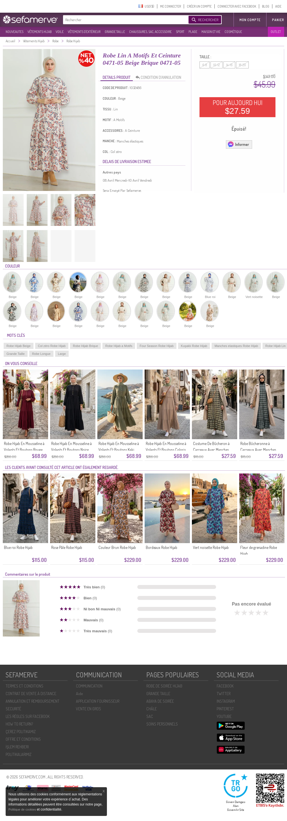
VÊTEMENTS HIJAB (39, 32)
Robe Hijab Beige (18, 346)
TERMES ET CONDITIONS (24, 686)
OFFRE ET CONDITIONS (23, 739)
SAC (149, 716)
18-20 (242, 65)
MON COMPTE (250, 20)
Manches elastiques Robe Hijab (236, 346)
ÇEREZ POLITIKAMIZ (21, 731)
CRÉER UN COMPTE (199, 6)
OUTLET (276, 32)
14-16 (229, 65)
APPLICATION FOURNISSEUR (97, 701)
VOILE (60, 32)
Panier (278, 20)
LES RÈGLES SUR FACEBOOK (28, 716)
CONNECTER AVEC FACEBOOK (237, 6)
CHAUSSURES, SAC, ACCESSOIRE (150, 32)
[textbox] (124, 19)
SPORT (180, 32)
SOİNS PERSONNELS (162, 724)
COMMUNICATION (89, 686)
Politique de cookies (22, 809)
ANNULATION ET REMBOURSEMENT (32, 701)
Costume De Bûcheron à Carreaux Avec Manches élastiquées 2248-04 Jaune (213, 449)
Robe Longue (41, 353)
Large (62, 353)
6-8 (204, 65)
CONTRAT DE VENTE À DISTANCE (31, 693)
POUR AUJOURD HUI (238, 107)
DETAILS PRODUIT (117, 77)
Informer (238, 144)
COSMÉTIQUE (233, 32)
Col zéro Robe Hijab (52, 346)
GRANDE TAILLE (115, 32)
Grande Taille (15, 353)
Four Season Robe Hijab (156, 346)
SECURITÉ (13, 708)
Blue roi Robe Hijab (18, 547)
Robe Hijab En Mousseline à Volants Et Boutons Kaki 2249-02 (118, 449)
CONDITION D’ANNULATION (159, 77)
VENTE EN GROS (88, 708)
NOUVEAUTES (14, 32)
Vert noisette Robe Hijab (211, 547)
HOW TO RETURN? (19, 724)
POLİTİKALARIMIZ (19, 754)
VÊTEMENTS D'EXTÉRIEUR (84, 32)
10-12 (216, 65)
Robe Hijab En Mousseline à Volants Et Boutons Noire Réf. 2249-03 (71, 449)
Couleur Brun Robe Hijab (117, 547)
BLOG (265, 6)
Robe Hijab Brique (85, 346)
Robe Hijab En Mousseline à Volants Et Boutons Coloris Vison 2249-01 (166, 449)
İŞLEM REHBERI (17, 746)
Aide (79, 693)
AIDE (278, 6)
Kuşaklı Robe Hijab (194, 346)
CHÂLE (151, 708)
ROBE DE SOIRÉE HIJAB (164, 686)
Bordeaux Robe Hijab (161, 547)
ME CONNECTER (170, 6)
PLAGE (193, 32)
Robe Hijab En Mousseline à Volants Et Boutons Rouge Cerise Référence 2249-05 (24, 449)
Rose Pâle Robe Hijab (66, 547)
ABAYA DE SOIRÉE (160, 701)
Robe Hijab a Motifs (118, 346)
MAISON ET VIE (210, 32)
